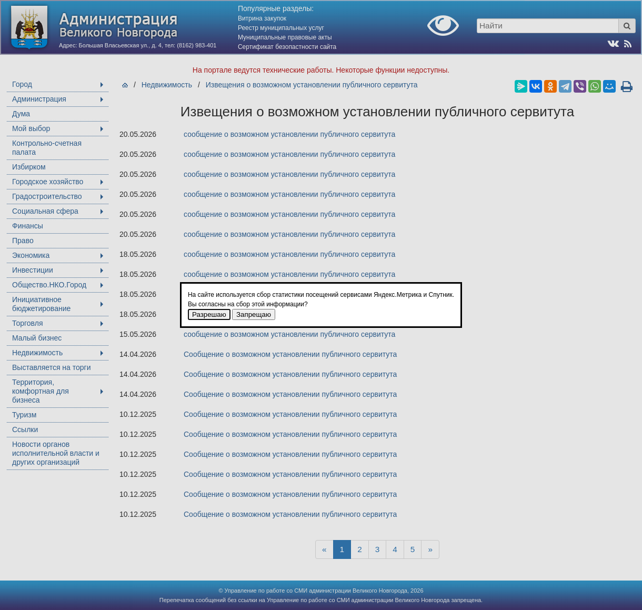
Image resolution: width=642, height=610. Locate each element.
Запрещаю (253, 314)
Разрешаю (209, 314)
